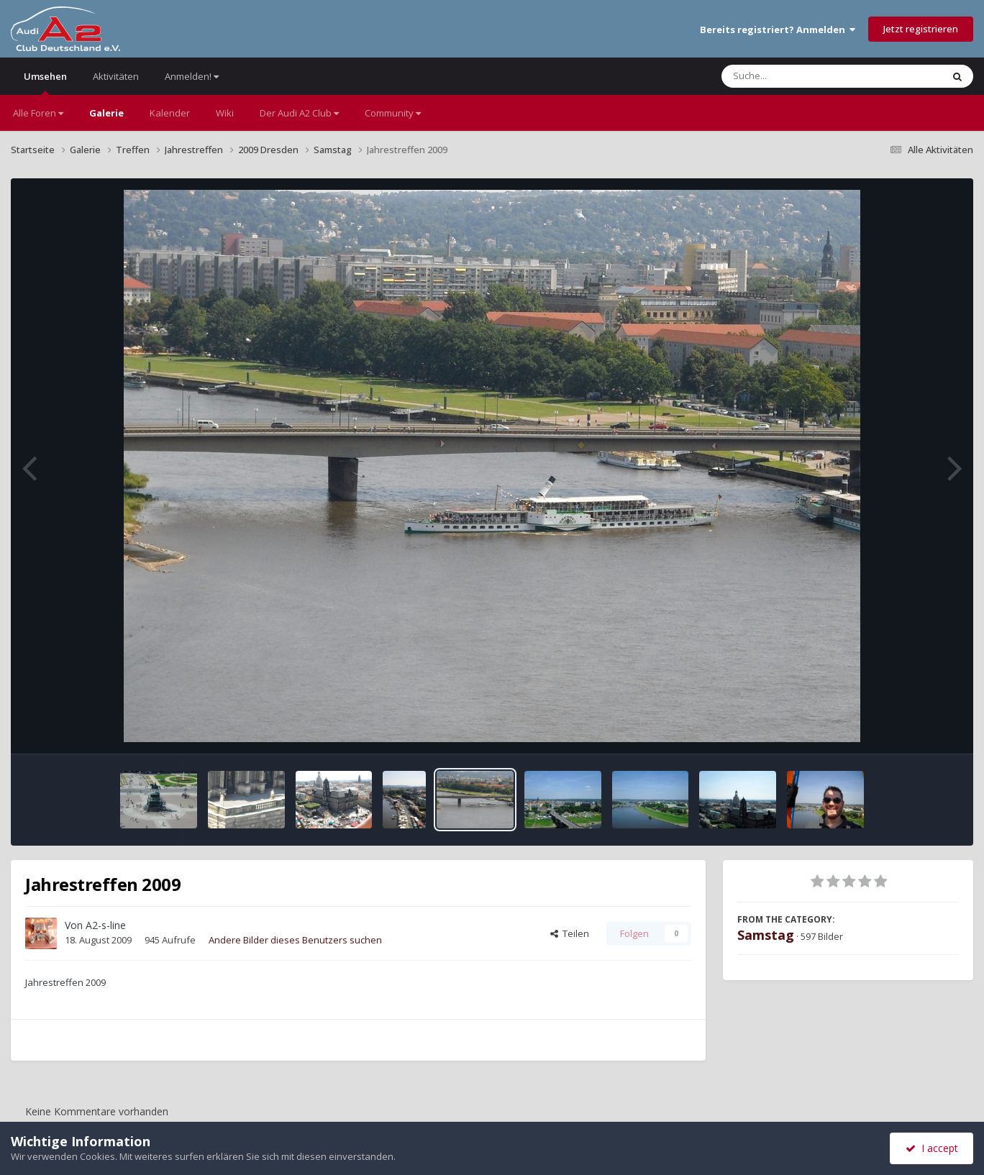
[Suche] (802, 76)
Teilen (569, 933)
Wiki (225, 112)
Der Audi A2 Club (299, 112)
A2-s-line (106, 925)
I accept (932, 1148)
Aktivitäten (116, 76)
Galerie (106, 112)
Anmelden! (192, 76)
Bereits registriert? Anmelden (777, 29)
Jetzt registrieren (920, 28)
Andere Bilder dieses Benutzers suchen (295, 939)
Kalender (170, 112)
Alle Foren (38, 112)
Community (393, 112)
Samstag (765, 934)
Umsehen (45, 82)
